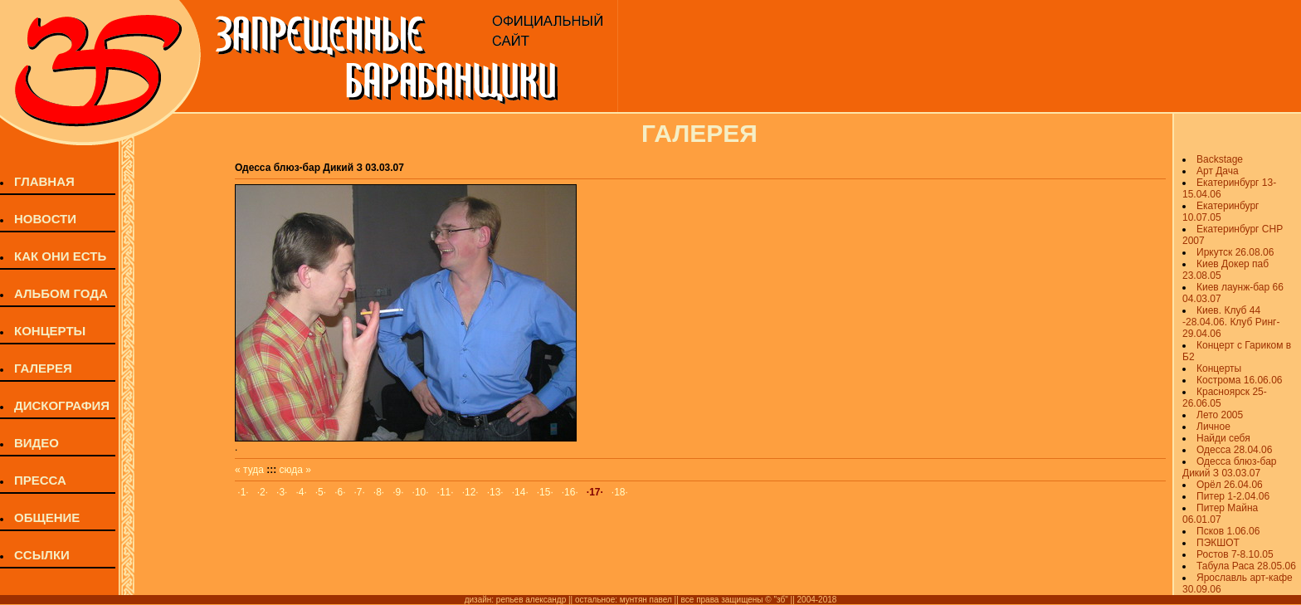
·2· (262, 492)
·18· (620, 492)
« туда (249, 470)
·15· (545, 492)
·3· (281, 492)
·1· (242, 492)
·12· (470, 492)
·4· (300, 492)
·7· (359, 492)
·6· (339, 492)
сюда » (295, 470)
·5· (320, 492)
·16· (570, 492)
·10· (420, 492)
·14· (520, 492)
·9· (397, 492)
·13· (495, 492)
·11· (445, 492)
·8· (378, 492)
